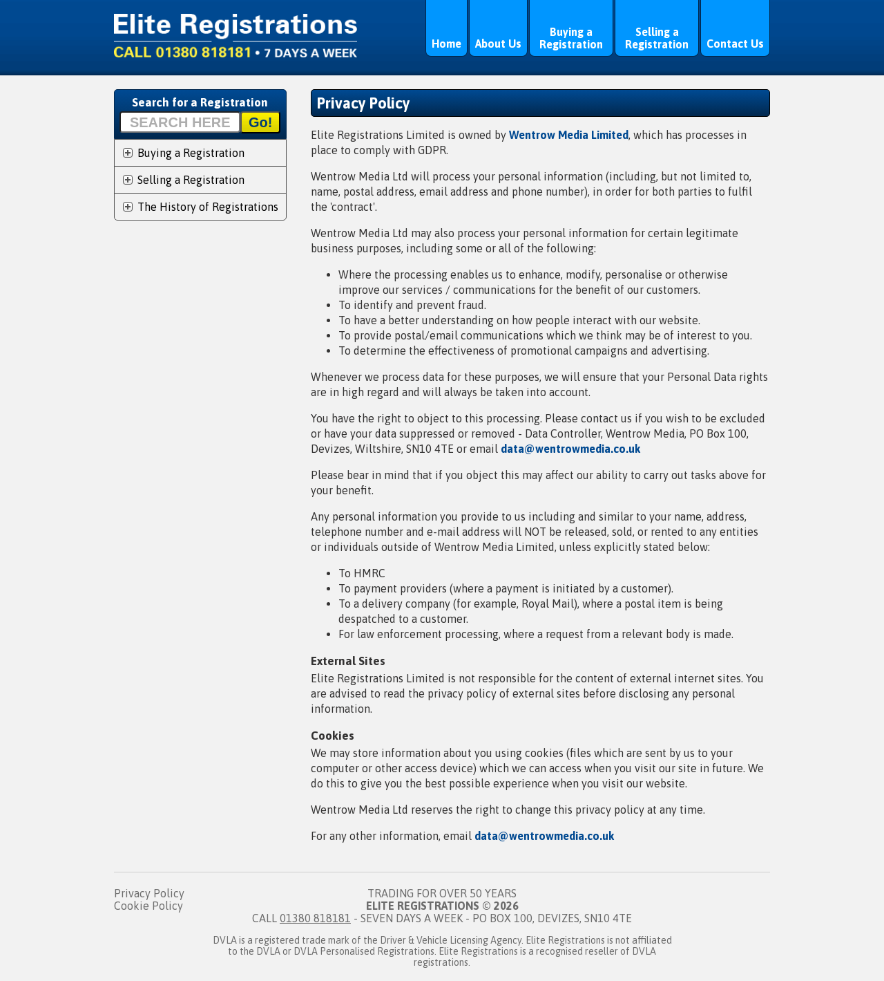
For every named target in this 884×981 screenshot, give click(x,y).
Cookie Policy (148, 905)
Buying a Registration (571, 38)
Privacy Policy (149, 893)
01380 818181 (315, 918)
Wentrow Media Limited (568, 135)
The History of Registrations (207, 206)
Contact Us (735, 43)
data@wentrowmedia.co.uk (570, 448)
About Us (498, 43)
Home (446, 43)
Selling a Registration (657, 38)
